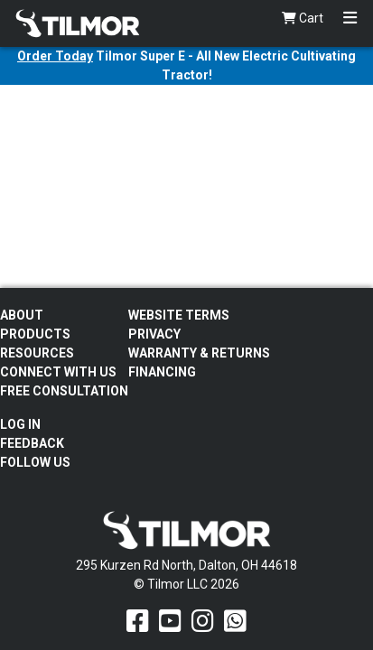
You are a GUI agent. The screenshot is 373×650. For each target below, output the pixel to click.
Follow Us (35, 462)
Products (35, 334)
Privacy (154, 334)
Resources (37, 353)
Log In (20, 424)
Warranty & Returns (199, 353)
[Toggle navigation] (350, 18)
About (21, 315)
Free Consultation (64, 391)
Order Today (55, 56)
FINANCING (162, 372)
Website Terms (178, 315)
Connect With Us (58, 372)
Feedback (32, 443)
